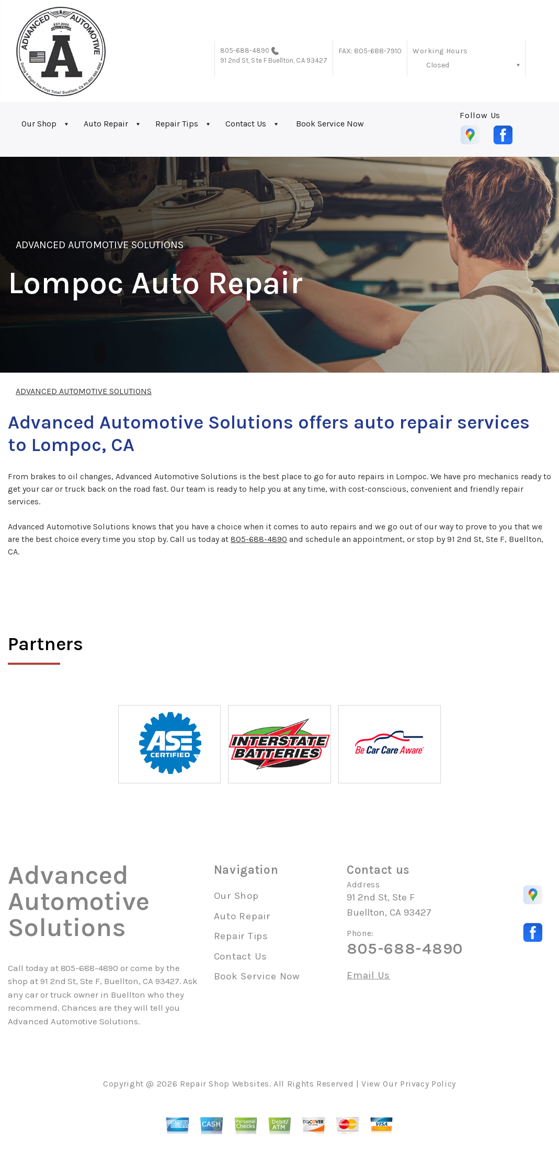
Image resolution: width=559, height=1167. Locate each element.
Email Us (368, 975)
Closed (437, 65)
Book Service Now (330, 124)
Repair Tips (176, 124)
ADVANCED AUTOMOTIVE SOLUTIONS (100, 245)
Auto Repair (106, 124)
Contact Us (245, 124)
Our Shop (38, 124)
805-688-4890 (245, 50)
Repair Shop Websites (224, 1084)
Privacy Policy (428, 1084)
